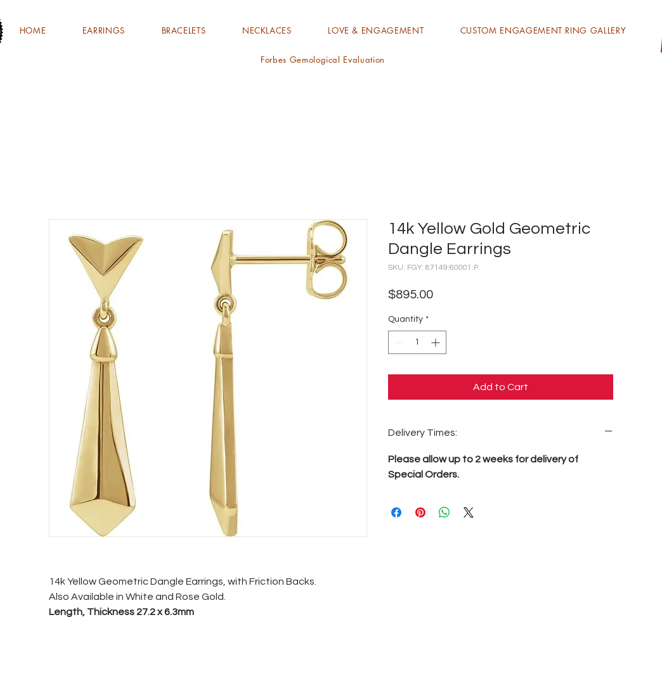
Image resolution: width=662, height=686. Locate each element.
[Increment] (437, 342)
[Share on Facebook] (396, 512)
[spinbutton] (417, 342)
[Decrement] (398, 342)
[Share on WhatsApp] (444, 512)
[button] (104, 30)
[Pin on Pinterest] (420, 512)
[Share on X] (468, 512)
